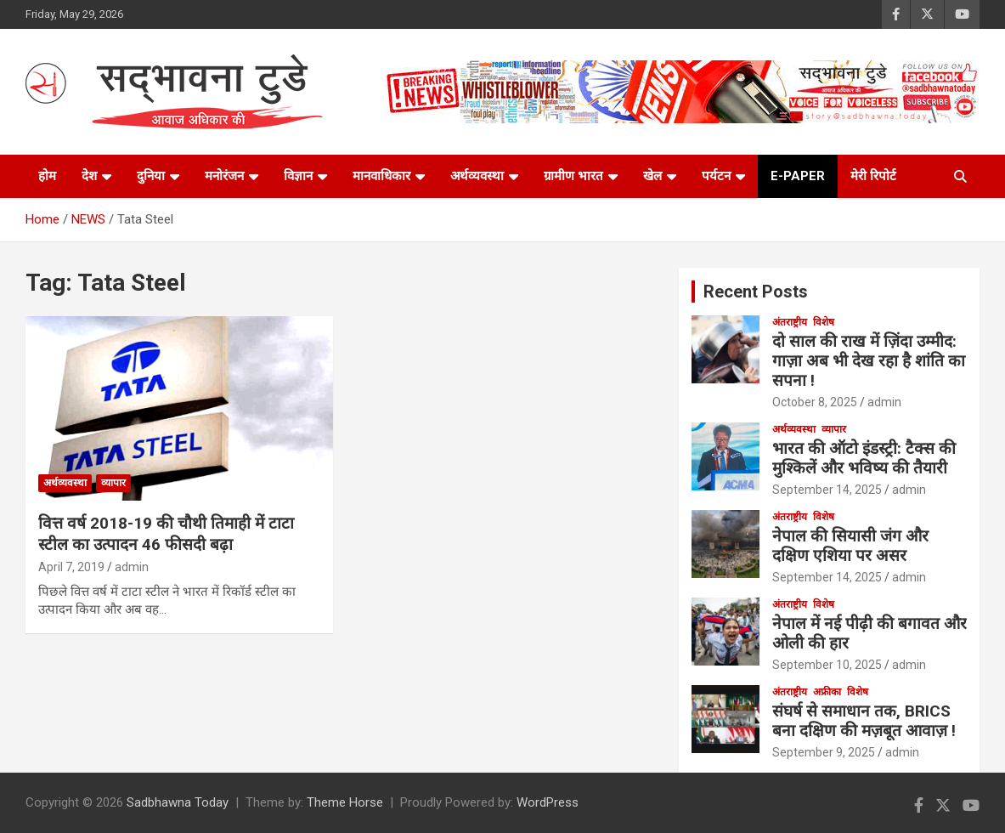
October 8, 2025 (814, 402)
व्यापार (113, 483)
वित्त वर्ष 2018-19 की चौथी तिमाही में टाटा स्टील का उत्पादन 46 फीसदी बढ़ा (166, 533)
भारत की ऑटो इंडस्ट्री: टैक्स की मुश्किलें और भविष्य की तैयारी (864, 458)
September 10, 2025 (827, 665)
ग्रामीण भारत (573, 176)
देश (89, 176)
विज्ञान (298, 176)
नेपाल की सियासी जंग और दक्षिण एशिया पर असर (850, 545)
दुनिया (151, 176)
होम (47, 176)
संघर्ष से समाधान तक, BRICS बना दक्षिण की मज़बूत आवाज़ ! (866, 720)
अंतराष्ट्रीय (789, 322)
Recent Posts (755, 291)
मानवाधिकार (381, 176)
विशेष (823, 322)
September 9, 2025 (823, 752)
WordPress (548, 802)
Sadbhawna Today (178, 802)
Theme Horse (345, 802)
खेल (652, 176)
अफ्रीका (827, 692)
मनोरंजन (224, 176)
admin (132, 567)
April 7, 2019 (71, 567)
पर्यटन (716, 176)
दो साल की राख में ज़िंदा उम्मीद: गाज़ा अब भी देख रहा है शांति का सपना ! (868, 361)
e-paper (798, 176)
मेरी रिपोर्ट (873, 176)
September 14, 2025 (827, 489)
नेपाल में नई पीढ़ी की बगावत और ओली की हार (869, 633)
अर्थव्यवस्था (477, 176)
